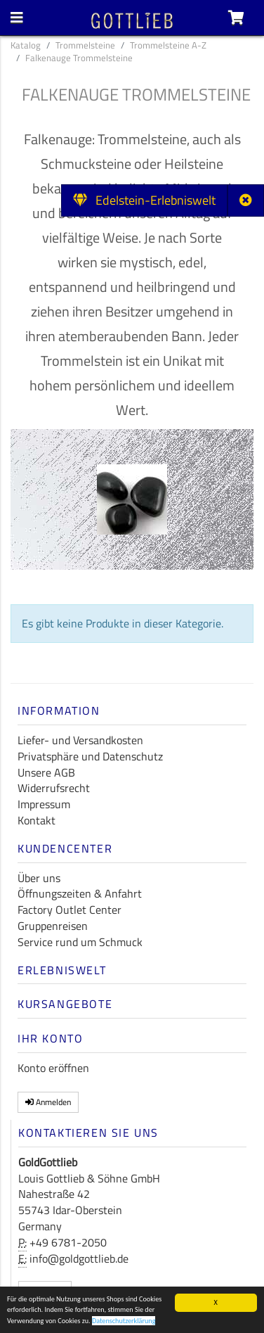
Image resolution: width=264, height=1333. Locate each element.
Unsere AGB (46, 772)
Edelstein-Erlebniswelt (144, 200)
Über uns (39, 877)
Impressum (44, 804)
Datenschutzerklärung (124, 1321)
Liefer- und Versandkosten (80, 740)
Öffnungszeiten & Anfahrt (80, 893)
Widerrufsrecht (54, 787)
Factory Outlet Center (69, 909)
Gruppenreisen (53, 925)
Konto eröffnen (53, 1067)
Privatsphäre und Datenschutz (90, 756)
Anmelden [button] (48, 1102)
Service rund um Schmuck (80, 941)
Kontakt (36, 820)
